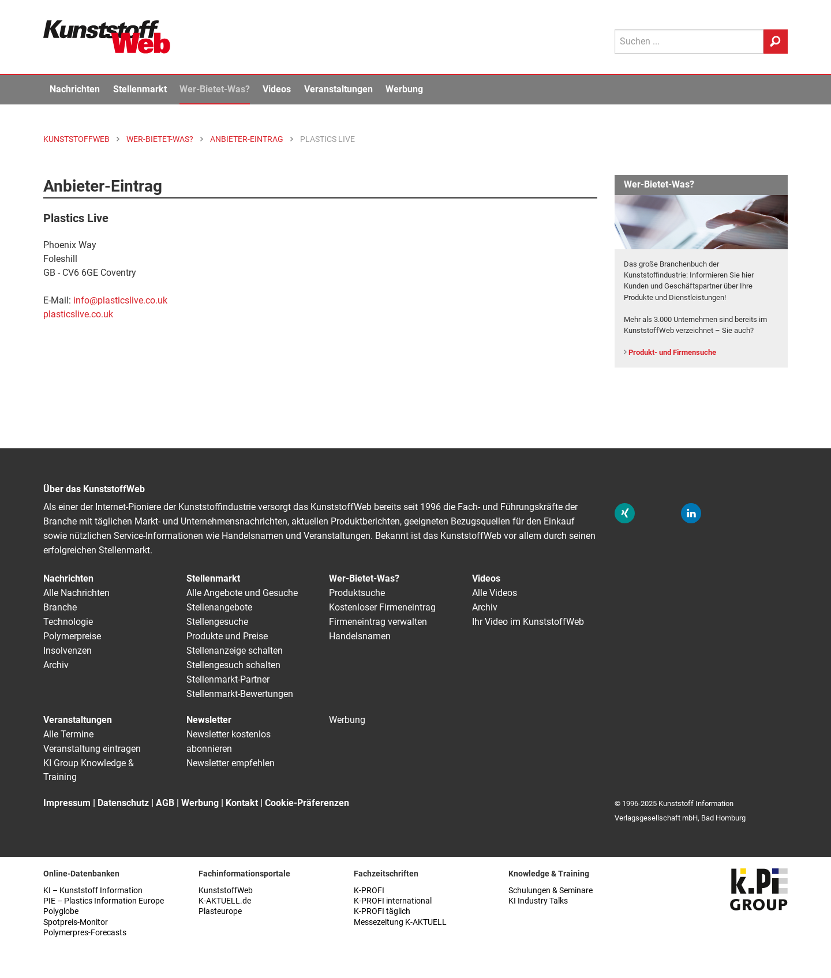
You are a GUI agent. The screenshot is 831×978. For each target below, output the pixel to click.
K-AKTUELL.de (225, 901)
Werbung (404, 89)
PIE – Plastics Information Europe (103, 901)
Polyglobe (60, 911)
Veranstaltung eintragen (92, 748)
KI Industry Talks (538, 901)
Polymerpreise (72, 636)
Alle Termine (68, 734)
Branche (60, 607)
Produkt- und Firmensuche (672, 352)
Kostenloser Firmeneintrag (382, 607)
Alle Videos (494, 592)
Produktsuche (357, 592)
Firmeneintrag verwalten (378, 621)
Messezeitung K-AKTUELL (400, 922)
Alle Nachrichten (76, 592)
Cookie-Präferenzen (307, 802)
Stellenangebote (219, 607)
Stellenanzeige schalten (234, 650)
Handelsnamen (360, 636)
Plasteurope (220, 911)
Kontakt (242, 802)
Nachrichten (75, 89)
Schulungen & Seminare (550, 890)
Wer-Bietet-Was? (214, 89)
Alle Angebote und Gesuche (242, 592)
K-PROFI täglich (382, 911)
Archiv (56, 665)
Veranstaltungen (338, 89)
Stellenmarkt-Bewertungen (239, 693)
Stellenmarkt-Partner (227, 679)
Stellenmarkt (140, 89)
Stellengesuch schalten (233, 665)
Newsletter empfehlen (230, 763)
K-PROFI (369, 890)
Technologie (68, 621)
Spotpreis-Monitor (75, 922)
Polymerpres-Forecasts (84, 933)
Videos (277, 89)
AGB (165, 802)
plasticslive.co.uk (78, 314)
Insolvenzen (67, 650)
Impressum (67, 802)
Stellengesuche (217, 621)
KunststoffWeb (226, 890)
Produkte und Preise (227, 636)
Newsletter (208, 719)
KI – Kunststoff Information (93, 890)
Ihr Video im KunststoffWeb (528, 621)
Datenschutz (123, 802)
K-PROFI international (393, 901)
